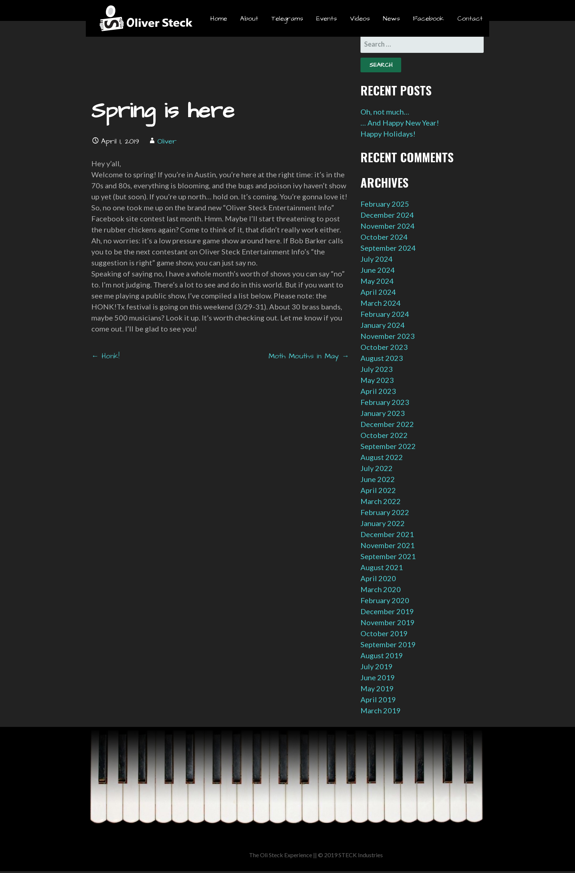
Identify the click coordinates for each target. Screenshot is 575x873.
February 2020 (384, 600)
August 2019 (381, 655)
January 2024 (382, 324)
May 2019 (377, 688)
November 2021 (387, 545)
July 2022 (376, 468)
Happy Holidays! (387, 133)
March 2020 (380, 589)
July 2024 (376, 258)
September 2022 (388, 446)
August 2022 (381, 457)
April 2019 (378, 699)
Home (218, 18)
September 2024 (388, 247)
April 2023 (378, 391)
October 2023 (384, 347)
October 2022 (384, 435)
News (391, 18)
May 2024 (377, 280)
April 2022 (378, 490)
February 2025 (384, 203)
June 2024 (377, 269)
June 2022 (377, 479)
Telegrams (287, 18)
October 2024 (384, 236)
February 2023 (384, 402)
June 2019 (377, 677)
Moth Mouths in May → (308, 356)
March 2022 (380, 501)
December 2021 (387, 534)
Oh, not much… (384, 111)
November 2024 (387, 225)
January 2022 (382, 523)
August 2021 (381, 567)
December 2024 (387, 214)
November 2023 (387, 336)
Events (326, 18)
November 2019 (387, 622)
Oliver (167, 141)
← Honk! (105, 356)
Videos (360, 18)
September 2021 (388, 556)
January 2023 (382, 413)
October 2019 (384, 633)
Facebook (428, 18)
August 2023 (381, 358)
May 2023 (377, 380)
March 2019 (380, 710)
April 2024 (378, 291)
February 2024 (384, 313)
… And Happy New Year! (399, 122)
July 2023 (376, 369)
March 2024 (380, 302)
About (249, 18)
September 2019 (388, 644)
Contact (470, 18)
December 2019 (387, 611)
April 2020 (378, 578)
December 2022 (387, 424)
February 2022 (384, 512)
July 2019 (376, 666)
